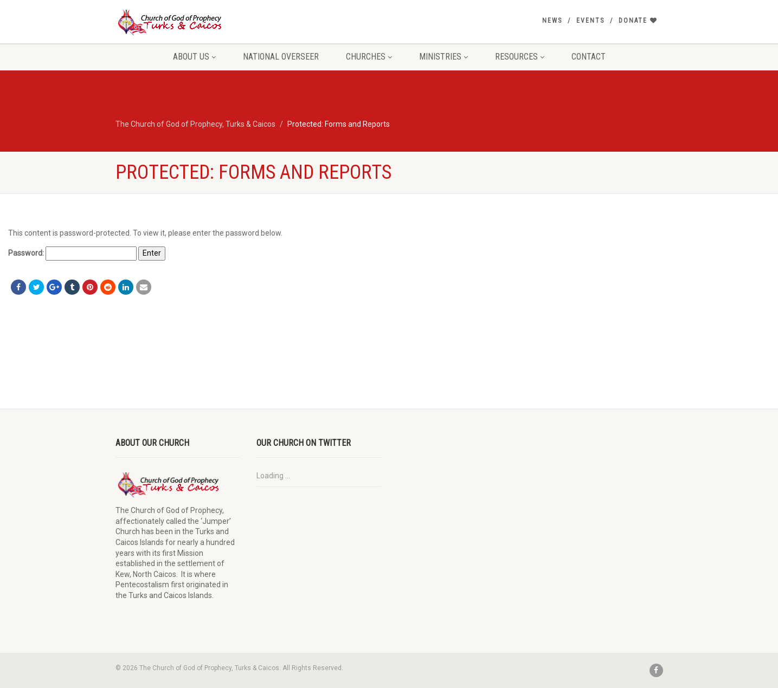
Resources (519, 56)
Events (590, 20)
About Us (194, 56)
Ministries (443, 56)
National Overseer (281, 56)
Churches (369, 56)
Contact (588, 56)
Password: (72, 253)
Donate (638, 20)
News (552, 20)
